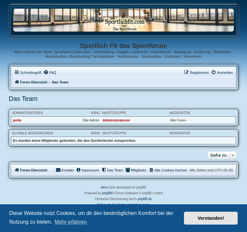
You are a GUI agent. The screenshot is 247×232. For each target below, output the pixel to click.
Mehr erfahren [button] (71, 222)
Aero (104, 187)
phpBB (107, 193)
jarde (17, 120)
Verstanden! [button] (211, 218)
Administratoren (27, 113)
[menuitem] (49, 72)
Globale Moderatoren (32, 133)
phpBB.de (145, 199)
